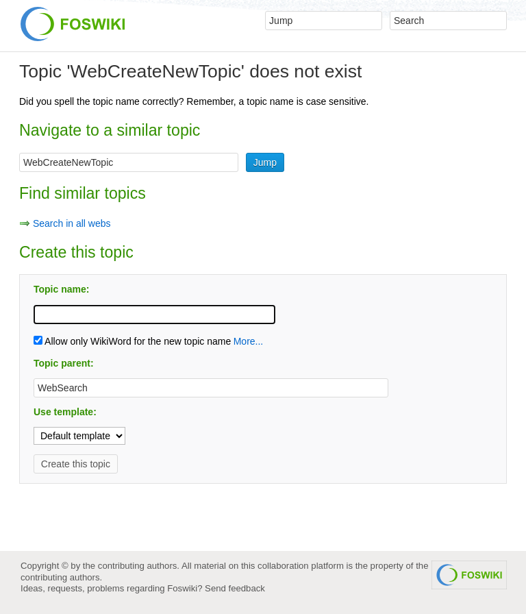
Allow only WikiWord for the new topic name (132, 341)
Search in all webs (72, 223)
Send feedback (235, 588)
